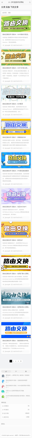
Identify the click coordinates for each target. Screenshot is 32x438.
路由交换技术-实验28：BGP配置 (13, 104)
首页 (5, 12)
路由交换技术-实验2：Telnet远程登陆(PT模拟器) (18, 385)
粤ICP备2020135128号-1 (24, 435)
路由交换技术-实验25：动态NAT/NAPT (14, 207)
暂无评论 (27, 45)
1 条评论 (27, 81)
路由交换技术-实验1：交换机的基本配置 (16, 380)
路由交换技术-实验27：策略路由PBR (14, 137)
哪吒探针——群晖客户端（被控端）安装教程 (17, 375)
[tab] (6, 371)
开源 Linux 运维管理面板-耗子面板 (15, 390)
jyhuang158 (7, 45)
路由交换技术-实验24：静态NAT (13, 240)
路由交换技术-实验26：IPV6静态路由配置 (16, 171)
